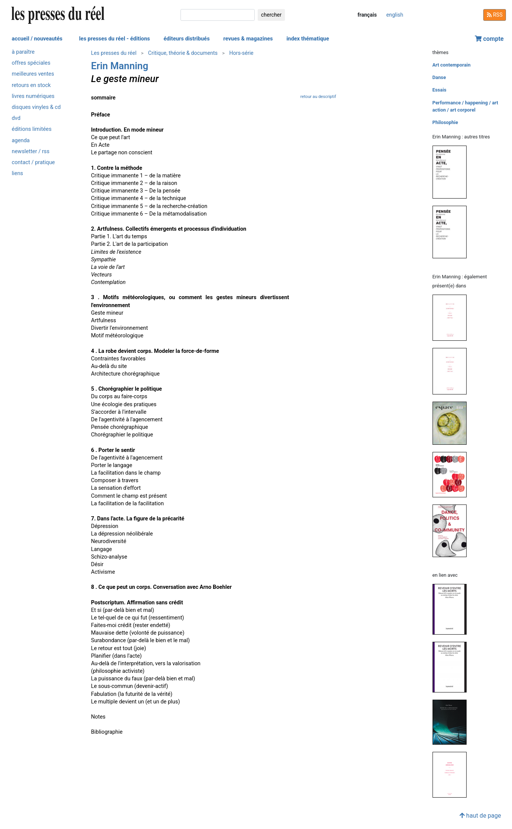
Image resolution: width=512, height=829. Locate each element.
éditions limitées (31, 129)
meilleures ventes (33, 74)
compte (489, 38)
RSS (495, 15)
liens (17, 173)
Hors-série (241, 53)
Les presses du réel (114, 53)
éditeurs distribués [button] (186, 39)
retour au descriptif (318, 96)
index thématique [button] (307, 39)
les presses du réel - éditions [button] (114, 39)
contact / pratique (33, 162)
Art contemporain (452, 65)
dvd (16, 118)
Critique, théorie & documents (183, 53)
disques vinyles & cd (36, 107)
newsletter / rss (31, 151)
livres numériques (33, 96)
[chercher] (218, 15)
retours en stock (31, 85)
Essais (440, 90)
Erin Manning (119, 65)
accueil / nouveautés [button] (37, 39)
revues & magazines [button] (248, 39)
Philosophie (445, 122)
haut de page (480, 815)
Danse (439, 77)
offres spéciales (31, 63)
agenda (21, 140)
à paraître (23, 52)
